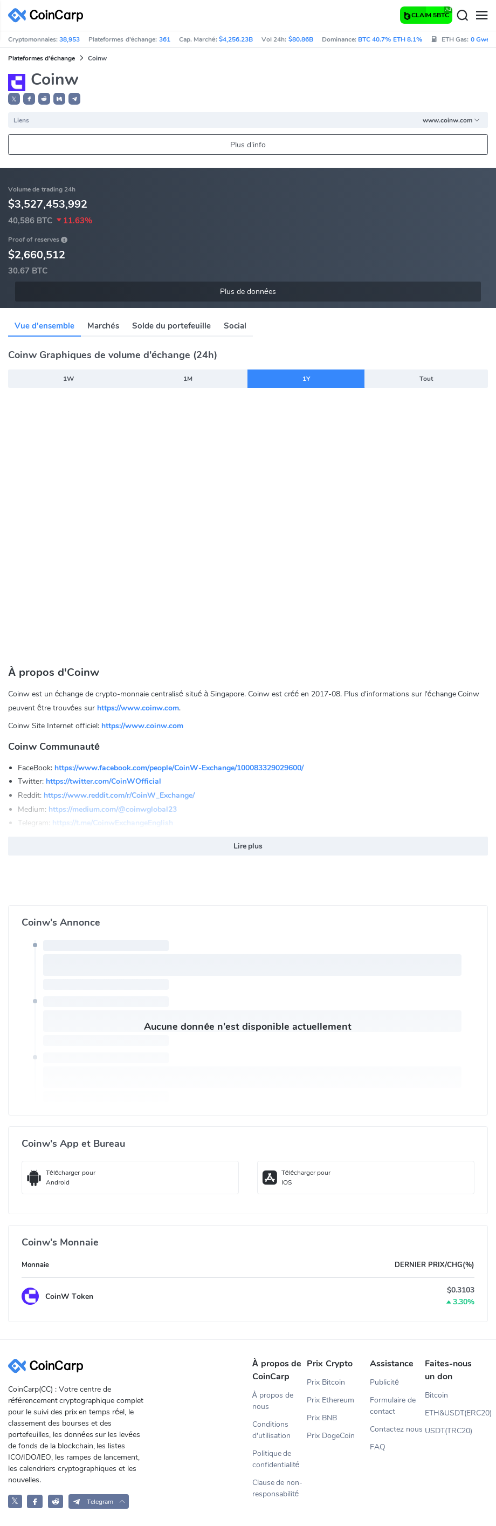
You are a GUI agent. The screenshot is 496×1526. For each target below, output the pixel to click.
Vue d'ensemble (44, 325)
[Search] (462, 15)
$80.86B (300, 39)
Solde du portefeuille (171, 325)
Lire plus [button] (248, 846)
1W (68, 378)
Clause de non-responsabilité (277, 1488)
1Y (306, 378)
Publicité (384, 1382)
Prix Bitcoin (326, 1382)
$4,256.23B (236, 39)
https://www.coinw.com (138, 708)
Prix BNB (322, 1418)
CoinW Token (69, 1296)
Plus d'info (248, 145)
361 (164, 39)
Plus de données (248, 291)
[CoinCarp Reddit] (56, 1501)
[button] (29, 99)
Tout (426, 378)
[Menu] (481, 15)
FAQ (377, 1447)
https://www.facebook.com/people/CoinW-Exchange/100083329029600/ (179, 768)
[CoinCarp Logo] (48, 15)
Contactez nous (396, 1429)
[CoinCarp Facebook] (35, 1501)
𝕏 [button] (14, 99)
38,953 (69, 39)
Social (235, 325)
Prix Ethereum (330, 1400)
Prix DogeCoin (331, 1436)
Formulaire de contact (393, 1405)
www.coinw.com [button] (451, 120)
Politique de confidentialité (276, 1459)
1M (187, 378)
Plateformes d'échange (41, 58)
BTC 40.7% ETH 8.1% (390, 39)
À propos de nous (272, 1401)
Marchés (103, 325)
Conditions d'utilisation (271, 1430)
